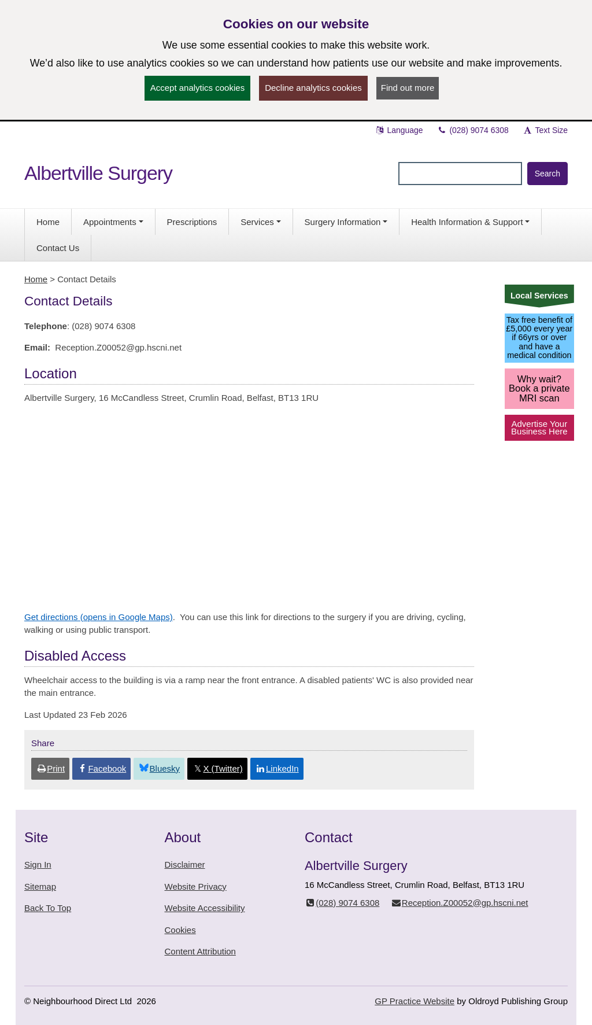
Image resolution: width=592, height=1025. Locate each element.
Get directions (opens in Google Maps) (98, 617)
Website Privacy (196, 886)
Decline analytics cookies (313, 88)
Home (35, 279)
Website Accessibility (205, 908)
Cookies (180, 930)
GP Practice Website (414, 1001)
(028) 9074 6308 (473, 130)
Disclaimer (185, 864)
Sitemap (40, 886)
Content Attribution (200, 951)
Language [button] (399, 130)
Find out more (408, 88)
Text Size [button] (545, 130)
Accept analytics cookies (197, 88)
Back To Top (47, 908)
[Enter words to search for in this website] (460, 173)
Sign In (37, 864)
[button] (113, 222)
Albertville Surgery (98, 173)
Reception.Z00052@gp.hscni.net (459, 903)
